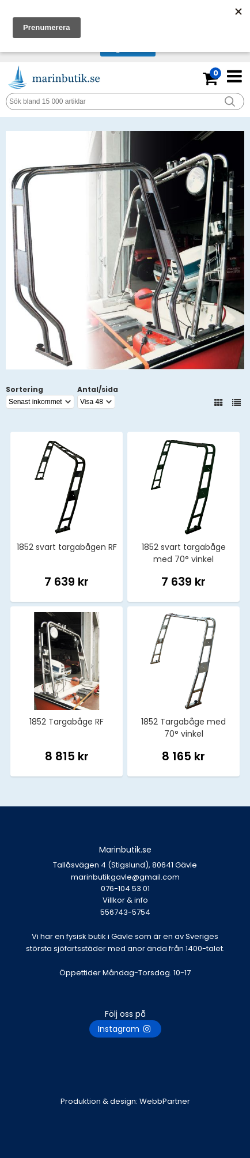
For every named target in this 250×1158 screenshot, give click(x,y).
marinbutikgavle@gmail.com (125, 883)
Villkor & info (125, 900)
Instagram (125, 1029)
